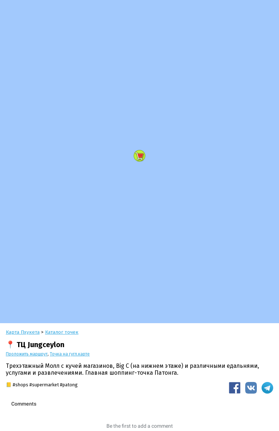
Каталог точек (61, 332)
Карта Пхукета (23, 332)
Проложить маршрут (27, 354)
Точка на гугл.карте (70, 354)
